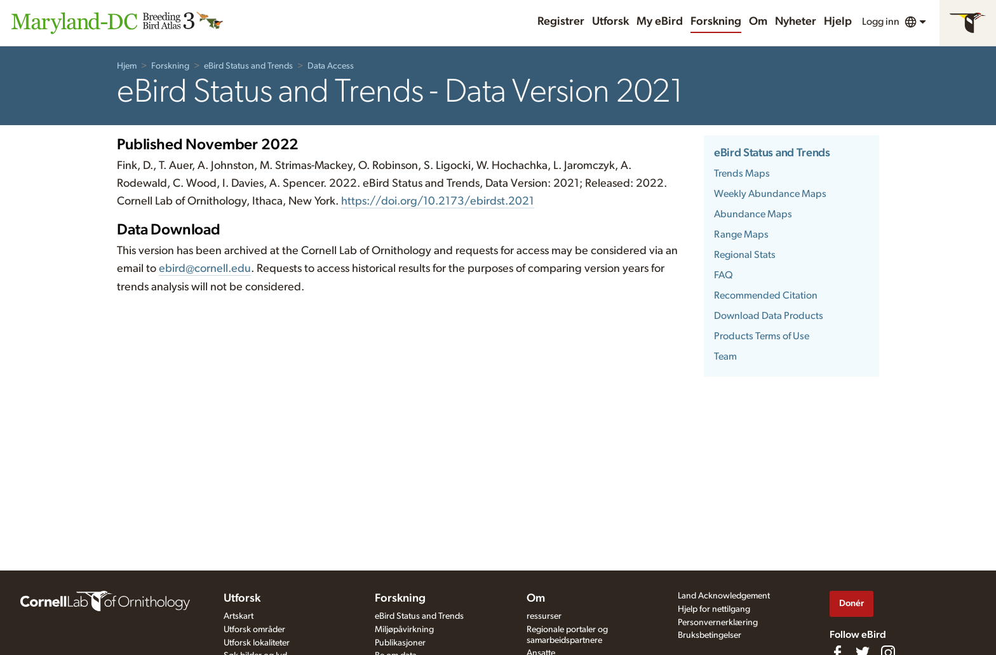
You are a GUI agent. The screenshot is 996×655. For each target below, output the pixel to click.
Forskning (715, 21)
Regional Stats (745, 255)
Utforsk (610, 21)
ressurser (544, 616)
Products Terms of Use (761, 336)
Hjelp (838, 21)
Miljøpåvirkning (404, 629)
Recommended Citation (766, 295)
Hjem (127, 66)
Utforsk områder (254, 629)
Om (758, 21)
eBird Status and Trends (248, 66)
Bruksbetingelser (709, 635)
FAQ (723, 275)
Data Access (330, 66)
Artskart (238, 616)
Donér (851, 603)
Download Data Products (768, 316)
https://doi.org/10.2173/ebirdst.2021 (437, 201)
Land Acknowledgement (724, 595)
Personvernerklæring (718, 622)
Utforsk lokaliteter (257, 642)
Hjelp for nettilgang (714, 609)
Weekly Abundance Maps (770, 194)
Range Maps (741, 234)
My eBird (659, 21)
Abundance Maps (753, 214)
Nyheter (795, 21)
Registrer (560, 21)
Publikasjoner (400, 642)
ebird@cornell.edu (205, 268)
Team (725, 356)
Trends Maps (742, 173)
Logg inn (880, 22)
